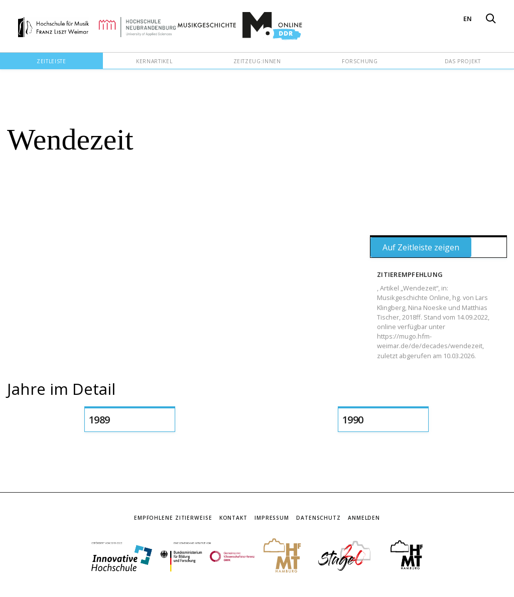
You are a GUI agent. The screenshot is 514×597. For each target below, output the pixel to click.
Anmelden (364, 517)
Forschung (360, 61)
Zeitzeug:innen (257, 61)
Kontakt (233, 517)
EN (467, 18)
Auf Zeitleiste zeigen (420, 247)
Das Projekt (463, 61)
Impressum (271, 517)
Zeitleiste (51, 61)
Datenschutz (318, 517)
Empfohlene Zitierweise (173, 517)
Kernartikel (154, 61)
